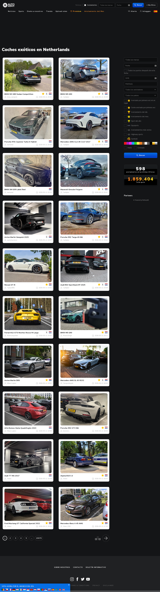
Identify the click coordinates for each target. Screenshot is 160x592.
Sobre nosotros (62, 567)
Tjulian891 (11, 288)
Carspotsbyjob (68, 383)
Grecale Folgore (75, 189)
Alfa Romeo (9, 428)
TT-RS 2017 (14, 476)
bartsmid (10, 145)
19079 (39, 538)
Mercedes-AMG (67, 142)
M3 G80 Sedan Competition (21, 94)
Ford (6, 523)
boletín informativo (96, 567)
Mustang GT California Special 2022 (24, 523)
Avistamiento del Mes (94, 11)
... (31, 538)
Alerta (132, 11)
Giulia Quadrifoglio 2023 (25, 428)
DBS (18, 380)
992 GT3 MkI (73, 428)
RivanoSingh (67, 335)
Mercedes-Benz (67, 523)
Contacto (78, 567)
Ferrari (7, 332)
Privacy (96, 586)
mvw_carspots (12, 97)
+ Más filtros (151, 5)
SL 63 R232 (79, 380)
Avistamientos (92, 5)
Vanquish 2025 (22, 237)
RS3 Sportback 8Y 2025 (75, 285)
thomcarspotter (12, 335)
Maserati (64, 189)
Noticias (78, 5)
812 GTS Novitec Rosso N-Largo (24, 332)
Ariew (9, 479)
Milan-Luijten (11, 383)
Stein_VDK (67, 526)
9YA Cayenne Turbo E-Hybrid (24, 142)
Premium (75, 11)
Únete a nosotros (35, 11)
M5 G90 (69, 94)
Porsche (7, 142)
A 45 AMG (78, 523)
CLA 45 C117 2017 (82, 142)
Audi (62, 285)
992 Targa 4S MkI (75, 237)
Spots (21, 11)
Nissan (7, 285)
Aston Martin (10, 237)
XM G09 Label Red (17, 189)
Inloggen (145, 11)
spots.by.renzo (12, 240)
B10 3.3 (69, 476)
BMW (6, 94)
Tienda (49, 11)
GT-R (13, 285)
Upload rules (61, 11)
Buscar (138, 5)
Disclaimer (108, 586)
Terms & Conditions (79, 586)
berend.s (66, 431)
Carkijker (66, 97)
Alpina (63, 476)
